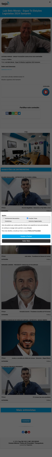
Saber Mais (26, 241)
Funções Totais (32, 218)
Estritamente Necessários (11, 218)
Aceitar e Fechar (26, 236)
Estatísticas (7, 221)
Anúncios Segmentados (34, 221)
